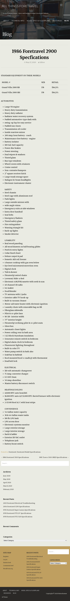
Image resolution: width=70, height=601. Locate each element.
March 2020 (7, 486)
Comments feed (8, 565)
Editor (42, 62)
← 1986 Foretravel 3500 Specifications (15, 457)
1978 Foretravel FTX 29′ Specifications (17, 513)
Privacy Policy (50, 590)
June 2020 (6, 476)
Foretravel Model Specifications (29, 452)
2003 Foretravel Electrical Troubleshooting (19, 503)
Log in (5, 559)
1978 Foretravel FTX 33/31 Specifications (17, 517)
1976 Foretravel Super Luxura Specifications (19, 510)
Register (6, 556)
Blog (66, 21)
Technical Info (17, 21)
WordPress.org (8, 568)
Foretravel (12, 452)
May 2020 (6, 479)
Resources (57, 21)
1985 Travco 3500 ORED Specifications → (54, 457)
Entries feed (7, 562)
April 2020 (7, 482)
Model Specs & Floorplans (38, 21)
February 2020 (8, 489)
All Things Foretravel (20, 6)
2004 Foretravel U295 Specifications (16, 506)
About (6, 21)
